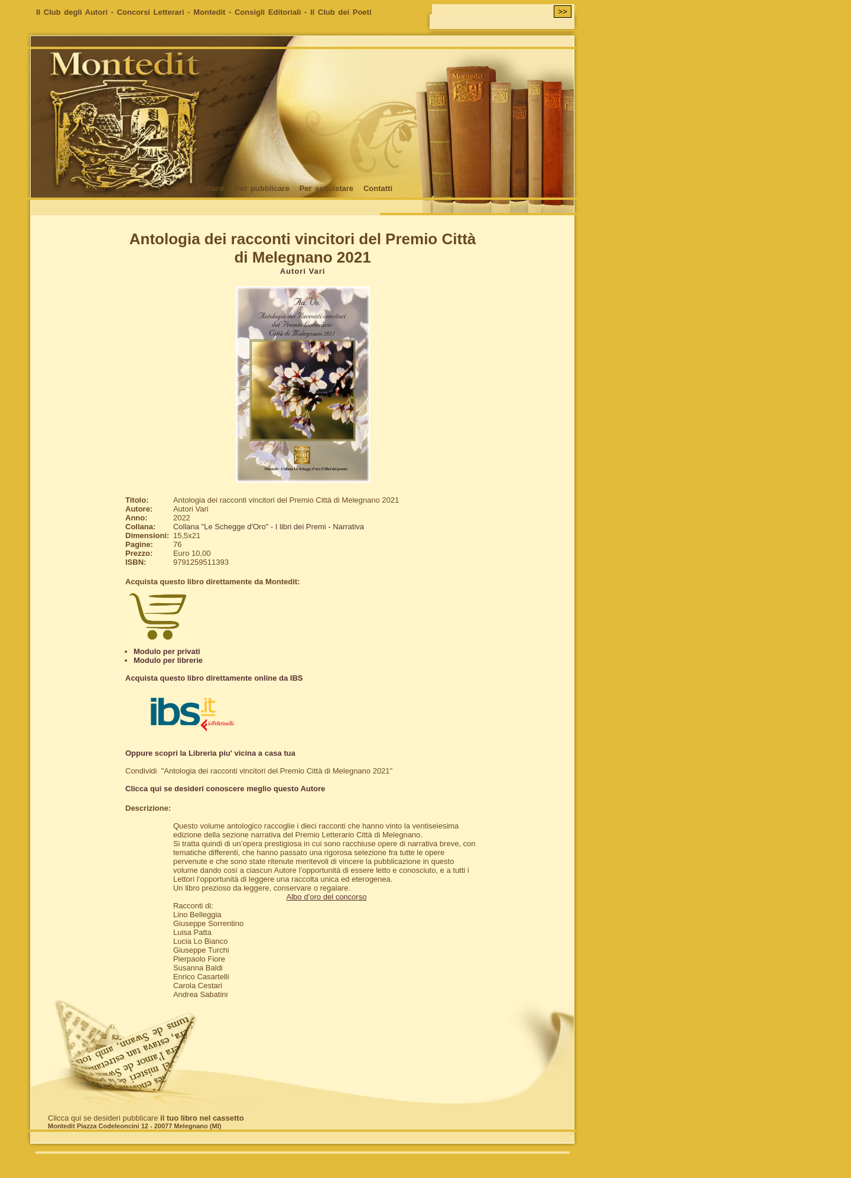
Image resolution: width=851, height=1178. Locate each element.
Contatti (377, 188)
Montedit (209, 12)
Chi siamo (86, 188)
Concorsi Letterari (150, 12)
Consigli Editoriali (268, 12)
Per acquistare (326, 188)
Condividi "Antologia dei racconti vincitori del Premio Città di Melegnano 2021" (258, 770)
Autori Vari (303, 271)
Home (46, 188)
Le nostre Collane (191, 188)
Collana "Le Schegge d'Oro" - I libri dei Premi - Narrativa (268, 526)
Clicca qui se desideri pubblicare (146, 1118)
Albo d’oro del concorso (327, 896)
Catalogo (131, 188)
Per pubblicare (262, 188)
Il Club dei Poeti (341, 12)
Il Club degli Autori (72, 12)
